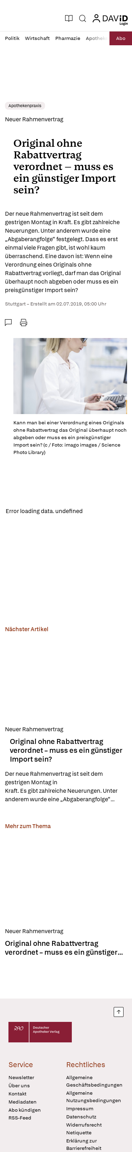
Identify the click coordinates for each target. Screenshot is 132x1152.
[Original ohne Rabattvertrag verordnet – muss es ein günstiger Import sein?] (66, 678)
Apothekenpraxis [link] (25, 106)
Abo (120, 38)
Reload (97, 511)
